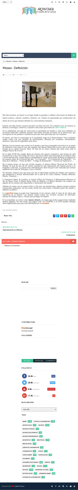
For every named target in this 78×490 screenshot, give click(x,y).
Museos (8, 61)
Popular (39, 361)
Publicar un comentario (12, 246)
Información (27, 466)
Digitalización (43, 455)
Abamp (25, 421)
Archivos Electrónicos (30, 432)
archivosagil (28, 328)
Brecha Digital (27, 444)
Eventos (47, 462)
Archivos (41, 425)
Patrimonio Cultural (42, 470)
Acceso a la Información (42, 421)
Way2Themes (19, 486)
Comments (51, 361)
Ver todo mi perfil (27, 331)
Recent (27, 361)
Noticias (25, 470)
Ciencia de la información (31, 447)
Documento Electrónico (30, 462)
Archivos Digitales (29, 429)
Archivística (27, 440)
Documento (26, 458)
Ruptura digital (28, 473)
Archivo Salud (27, 425)
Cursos (40, 451)
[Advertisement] (39, 36)
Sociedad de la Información (31, 477)
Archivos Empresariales (30, 436)
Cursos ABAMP (27, 455)
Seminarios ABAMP (45, 473)
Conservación (27, 451)
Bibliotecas (41, 440)
